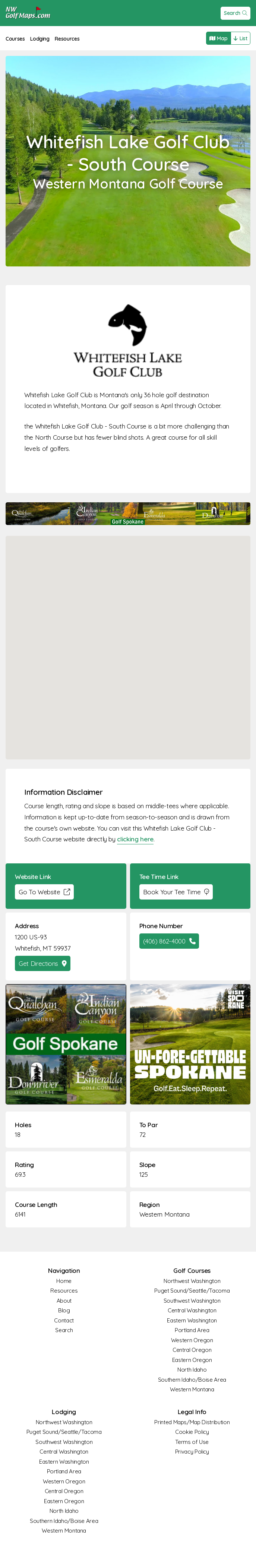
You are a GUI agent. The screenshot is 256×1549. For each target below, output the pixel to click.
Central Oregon (192, 1349)
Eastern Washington (192, 1320)
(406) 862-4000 (169, 941)
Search (235, 13)
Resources (67, 38)
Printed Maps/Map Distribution (192, 1422)
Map (218, 38)
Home (64, 1280)
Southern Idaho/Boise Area (192, 1379)
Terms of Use (192, 1441)
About (64, 1300)
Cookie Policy (192, 1431)
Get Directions (43, 963)
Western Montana (164, 1214)
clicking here (135, 839)
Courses (15, 38)
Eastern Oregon (192, 1359)
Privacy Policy (192, 1451)
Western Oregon (192, 1340)
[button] (128, 641)
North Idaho (191, 1369)
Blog (64, 1310)
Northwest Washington (192, 1280)
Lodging (40, 38)
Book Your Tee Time (176, 892)
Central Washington (192, 1310)
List (240, 38)
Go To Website (44, 892)
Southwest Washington (192, 1300)
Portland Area (192, 1330)
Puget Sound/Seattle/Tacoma (192, 1290)
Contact (64, 1320)
